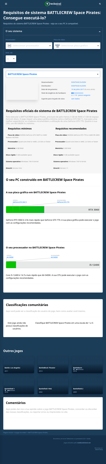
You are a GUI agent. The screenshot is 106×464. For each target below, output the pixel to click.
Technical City (53, 4)
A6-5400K (10, 257)
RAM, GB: (9, 53)
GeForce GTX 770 (63, 202)
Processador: (11, 40)
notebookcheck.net (84, 443)
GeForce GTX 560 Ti (20, 202)
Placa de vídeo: (59, 40)
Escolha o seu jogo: (97, 74)
